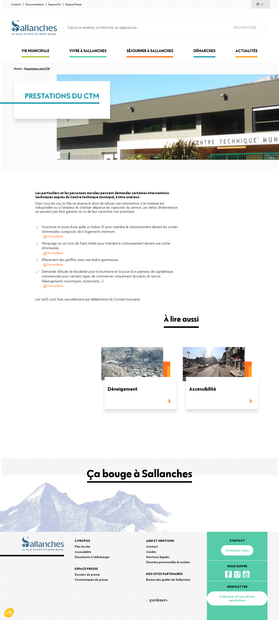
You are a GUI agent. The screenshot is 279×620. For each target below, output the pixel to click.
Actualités (246, 50)
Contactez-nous (237, 550)
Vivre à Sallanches (87, 50)
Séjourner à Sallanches (149, 50)
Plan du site (82, 546)
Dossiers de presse (87, 574)
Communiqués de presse (91, 580)
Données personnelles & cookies (168, 562)
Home (18, 68)
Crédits (151, 552)
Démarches (204, 50)
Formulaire (55, 236)
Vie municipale (35, 50)
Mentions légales (157, 557)
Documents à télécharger (92, 557)
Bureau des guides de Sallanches (168, 580)
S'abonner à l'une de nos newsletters (237, 598)
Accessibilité (202, 389)
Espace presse (73, 4)
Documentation (34, 4)
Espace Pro (54, 4)
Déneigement (122, 389)
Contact (16, 4)
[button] (9, 613)
